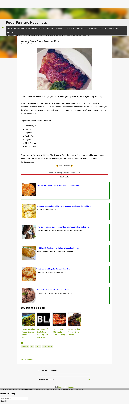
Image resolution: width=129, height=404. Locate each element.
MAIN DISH (60, 28)
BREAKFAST (81, 28)
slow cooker (47, 346)
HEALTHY (11, 33)
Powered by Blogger (64, 387)
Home (9, 28)
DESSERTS (93, 28)
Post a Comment (27, 359)
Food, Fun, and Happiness (26, 22)
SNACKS (102, 28)
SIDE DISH (70, 28)
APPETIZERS (113, 28)
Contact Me (19, 28)
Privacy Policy (31, 28)
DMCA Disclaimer (46, 28)
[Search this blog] (14, 398)
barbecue (25, 346)
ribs (32, 346)
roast (38, 346)
